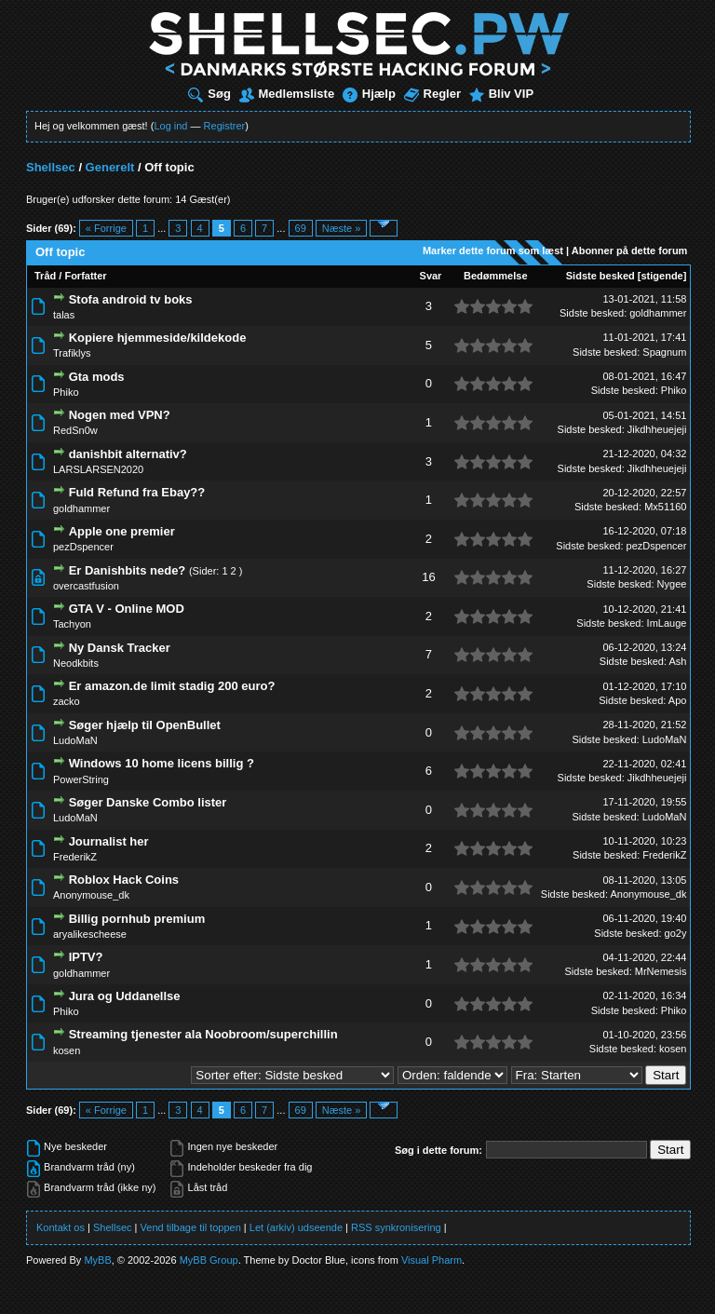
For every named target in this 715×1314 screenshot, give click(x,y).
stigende (661, 275)
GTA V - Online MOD (126, 609)
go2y (676, 933)
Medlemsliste (287, 94)
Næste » (341, 228)
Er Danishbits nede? (127, 570)
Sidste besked (600, 275)
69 (300, 228)
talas (63, 314)
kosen (66, 1050)
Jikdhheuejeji (657, 429)
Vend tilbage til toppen (191, 1227)
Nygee (672, 583)
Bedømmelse (495, 275)
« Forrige (106, 228)
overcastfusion (86, 585)
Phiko (66, 392)
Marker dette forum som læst (493, 250)
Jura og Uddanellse (125, 996)
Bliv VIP (501, 94)
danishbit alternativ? (128, 454)
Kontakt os (60, 1227)
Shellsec (50, 167)
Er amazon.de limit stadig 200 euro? (172, 686)
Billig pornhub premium (137, 919)
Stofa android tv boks (131, 299)
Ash (677, 661)
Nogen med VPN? (119, 415)
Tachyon (72, 624)
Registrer (225, 125)
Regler (432, 94)
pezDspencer (83, 546)
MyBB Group (209, 1260)
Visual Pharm (431, 1260)
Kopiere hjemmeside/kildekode (158, 338)
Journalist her (109, 841)
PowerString (81, 779)
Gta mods (97, 377)
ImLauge (667, 623)
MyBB (97, 1260)
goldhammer (657, 312)
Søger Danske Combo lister (148, 802)
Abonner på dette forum (630, 250)
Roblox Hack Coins (124, 880)
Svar (431, 275)
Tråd (45, 275)
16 (428, 577)
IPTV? (86, 957)
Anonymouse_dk (91, 895)
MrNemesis (661, 971)
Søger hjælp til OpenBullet (145, 725)
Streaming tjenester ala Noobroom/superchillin (203, 1034)
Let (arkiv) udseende (296, 1227)
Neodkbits (76, 663)
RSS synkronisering (396, 1227)
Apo (677, 700)
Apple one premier (122, 531)
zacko (66, 701)
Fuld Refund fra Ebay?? (137, 492)
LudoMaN (75, 740)
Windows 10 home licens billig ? (161, 763)
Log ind (170, 125)
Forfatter (85, 275)
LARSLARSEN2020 (98, 469)
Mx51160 (665, 506)
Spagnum (664, 352)
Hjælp (369, 94)
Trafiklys (72, 353)
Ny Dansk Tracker (119, 648)
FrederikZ (75, 856)
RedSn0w (75, 430)
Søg (209, 94)
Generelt (110, 167)
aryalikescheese (90, 934)
